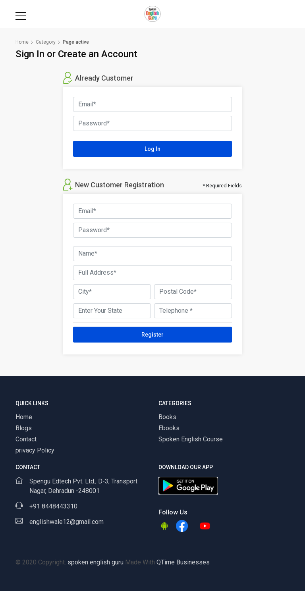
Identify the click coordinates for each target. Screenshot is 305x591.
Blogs (23, 428)
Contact (26, 439)
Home (22, 42)
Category (46, 42)
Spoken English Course (190, 439)
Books (167, 417)
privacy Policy (34, 450)
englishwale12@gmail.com (66, 522)
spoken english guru (96, 562)
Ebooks (169, 428)
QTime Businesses (182, 562)
